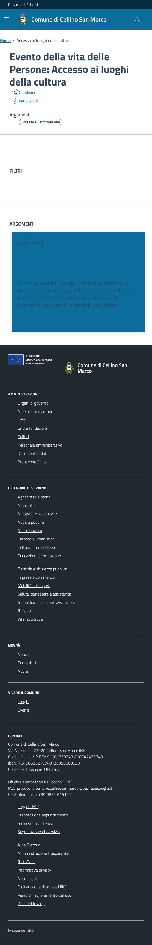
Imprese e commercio (36, 577)
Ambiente (26, 505)
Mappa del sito (21, 930)
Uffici (22, 420)
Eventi (23, 710)
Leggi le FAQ (28, 806)
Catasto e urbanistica (36, 539)
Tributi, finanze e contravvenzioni (46, 602)
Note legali (27, 878)
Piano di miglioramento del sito (44, 895)
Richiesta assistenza (35, 823)
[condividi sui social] (22, 92)
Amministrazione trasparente (43, 853)
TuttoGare (26, 861)
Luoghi (23, 701)
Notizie (24, 654)
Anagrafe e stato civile (37, 514)
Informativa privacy (34, 870)
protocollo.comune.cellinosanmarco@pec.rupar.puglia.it (64, 788)
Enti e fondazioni (32, 428)
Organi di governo (33, 403)
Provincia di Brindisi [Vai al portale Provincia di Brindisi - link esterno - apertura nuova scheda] (23, 4)
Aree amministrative (35, 411)
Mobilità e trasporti (34, 585)
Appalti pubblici (31, 522)
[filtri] (103, 171)
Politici (23, 436)
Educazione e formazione (39, 556)
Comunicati (27, 663)
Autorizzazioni (30, 530)
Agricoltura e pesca (34, 497)
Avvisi (23, 671)
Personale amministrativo (40, 445)
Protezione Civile (32, 462)
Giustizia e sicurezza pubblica (42, 569)
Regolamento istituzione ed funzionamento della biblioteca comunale (74, 261)
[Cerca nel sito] (137, 19)
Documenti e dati (32, 453)
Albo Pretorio (29, 845)
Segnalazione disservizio (39, 832)
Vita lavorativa (30, 619)
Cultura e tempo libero (37, 547)
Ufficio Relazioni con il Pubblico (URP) (40, 782)
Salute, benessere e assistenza (44, 594)
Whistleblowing (31, 903)
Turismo (24, 611)
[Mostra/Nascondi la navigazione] (6, 19)
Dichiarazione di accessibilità (42, 887)
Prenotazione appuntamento (43, 815)
